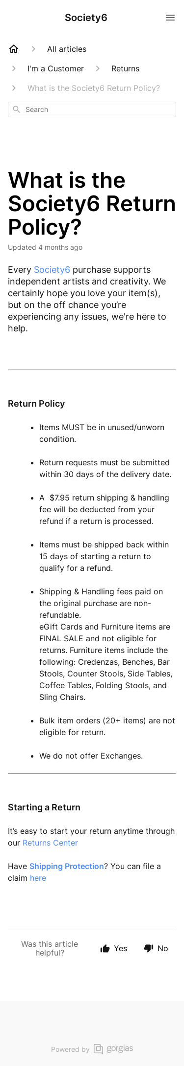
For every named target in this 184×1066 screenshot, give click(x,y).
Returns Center (50, 843)
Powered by (92, 1049)
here (38, 878)
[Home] (14, 49)
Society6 (52, 269)
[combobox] (92, 109)
